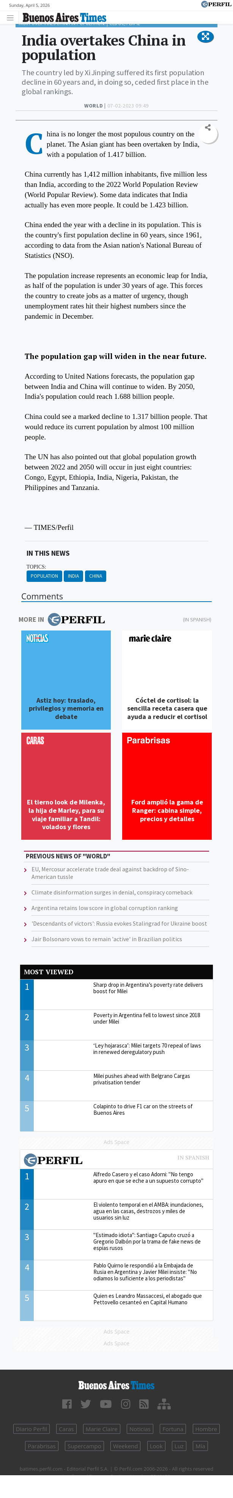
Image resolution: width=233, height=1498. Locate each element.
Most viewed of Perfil (116, 1161)
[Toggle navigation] (12, 17)
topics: (36, 567)
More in (62, 619)
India (73, 576)
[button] (205, 37)
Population (44, 576)
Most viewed (48, 971)
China (95, 576)
